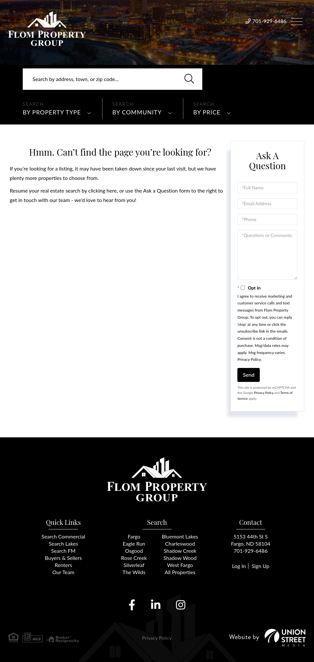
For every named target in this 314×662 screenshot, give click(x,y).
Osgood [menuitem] (134, 551)
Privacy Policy (249, 359)
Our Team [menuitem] (63, 572)
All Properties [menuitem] (180, 572)
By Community (137, 112)
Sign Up (260, 566)
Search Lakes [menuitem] (63, 543)
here (112, 190)
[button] (189, 79)
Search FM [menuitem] (63, 551)
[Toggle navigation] (297, 20)
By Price (206, 112)
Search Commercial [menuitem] (63, 536)
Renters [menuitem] (63, 565)
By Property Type (52, 112)
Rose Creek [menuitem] (134, 558)
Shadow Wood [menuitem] (179, 558)
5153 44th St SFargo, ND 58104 (250, 540)
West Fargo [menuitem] (180, 565)
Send (248, 375)
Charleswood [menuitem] (180, 543)
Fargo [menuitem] (134, 536)
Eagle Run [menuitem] (134, 543)
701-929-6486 (269, 21)
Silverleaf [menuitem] (134, 565)
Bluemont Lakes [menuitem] (180, 536)
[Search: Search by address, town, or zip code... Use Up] (112, 79)
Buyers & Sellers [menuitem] (63, 558)
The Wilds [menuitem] (133, 572)
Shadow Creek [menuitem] (180, 551)
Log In (238, 566)
